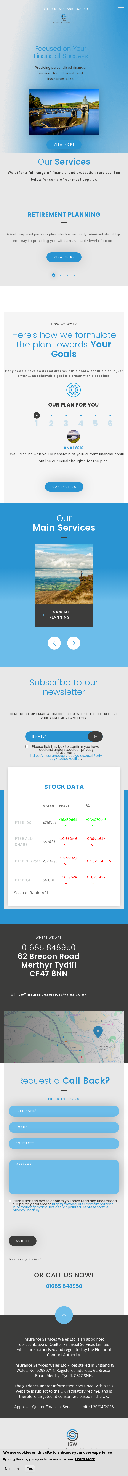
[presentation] (41, 1225)
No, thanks (13, 1468)
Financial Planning (59, 615)
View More (64, 145)
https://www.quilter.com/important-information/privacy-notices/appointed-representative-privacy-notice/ (64, 1207)
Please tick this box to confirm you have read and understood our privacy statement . (66, 752)
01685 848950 (75, 9)
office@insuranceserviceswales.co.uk (49, 994)
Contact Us (64, 487)
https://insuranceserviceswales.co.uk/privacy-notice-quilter (66, 757)
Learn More (85, 1459)
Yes (30, 1468)
